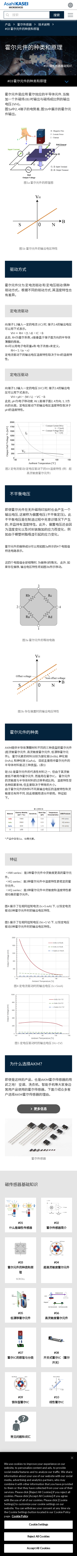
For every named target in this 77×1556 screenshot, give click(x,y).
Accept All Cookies (38, 1548)
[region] (38, 1504)
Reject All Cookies (38, 1536)
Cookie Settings (38, 1524)
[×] (72, 1457)
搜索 (56, 15)
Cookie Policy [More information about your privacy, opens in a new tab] (20, 1516)
